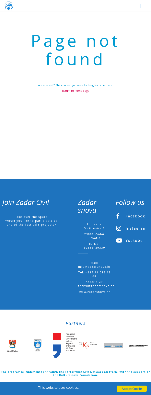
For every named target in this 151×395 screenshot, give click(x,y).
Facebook (130, 216)
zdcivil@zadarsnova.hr (96, 286)
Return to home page (75, 91)
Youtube (129, 240)
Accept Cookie (132, 389)
